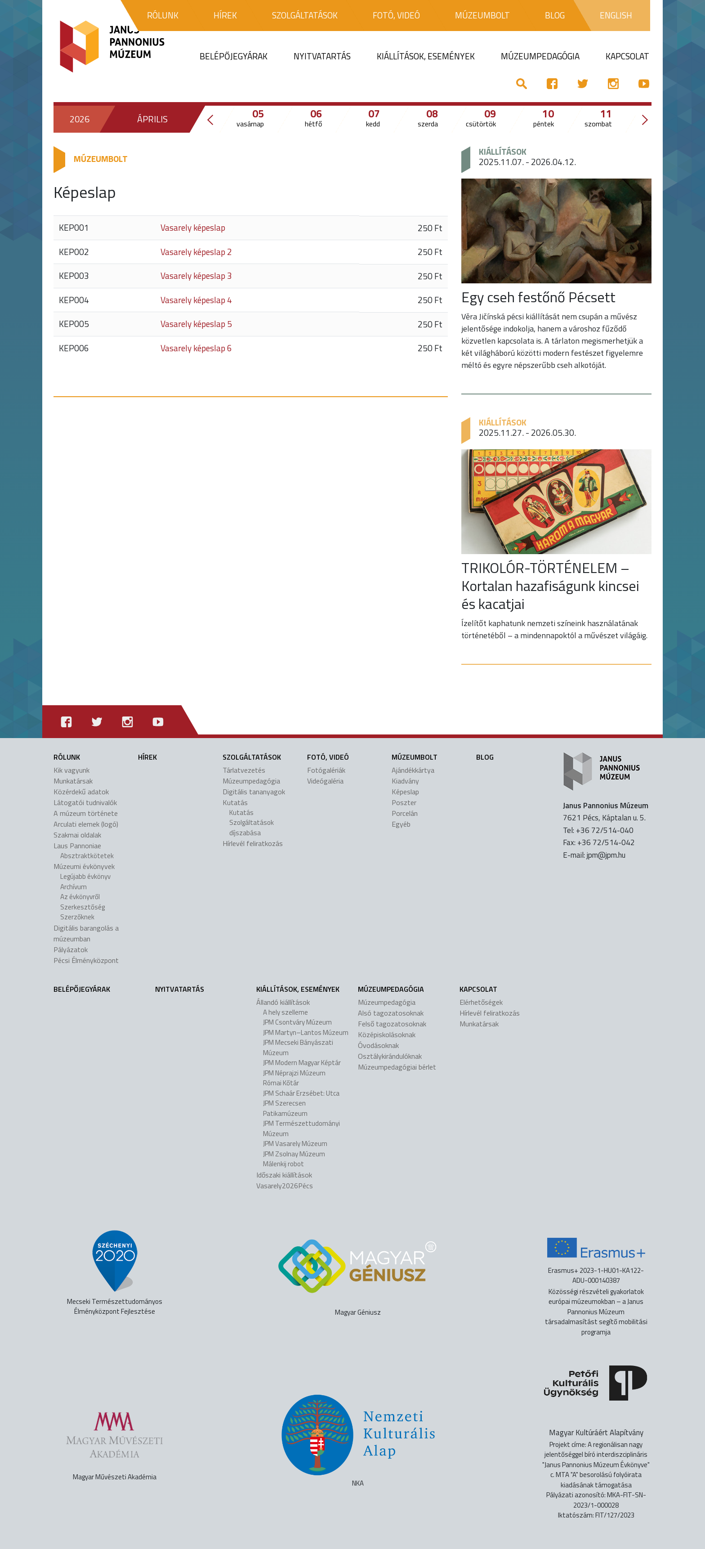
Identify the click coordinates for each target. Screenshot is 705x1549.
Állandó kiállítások (283, 1002)
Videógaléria (325, 780)
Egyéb (401, 824)
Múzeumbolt (414, 757)
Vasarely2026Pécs (284, 1185)
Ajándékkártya (413, 770)
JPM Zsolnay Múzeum (294, 1154)
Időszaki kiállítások (284, 1174)
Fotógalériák (326, 770)
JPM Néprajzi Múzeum (294, 1073)
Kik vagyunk (71, 770)
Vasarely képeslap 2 (196, 251)
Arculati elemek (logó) (86, 824)
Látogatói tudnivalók (85, 802)
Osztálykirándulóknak (390, 1056)
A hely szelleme (285, 1012)
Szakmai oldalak (77, 834)
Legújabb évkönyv (85, 876)
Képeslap (405, 791)
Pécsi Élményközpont (86, 960)
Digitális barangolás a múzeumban (86, 933)
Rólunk (67, 757)
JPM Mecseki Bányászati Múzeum (298, 1047)
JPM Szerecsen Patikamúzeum (285, 1108)
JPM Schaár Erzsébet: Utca (301, 1093)
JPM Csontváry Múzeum (297, 1022)
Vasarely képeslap (193, 227)
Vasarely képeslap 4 (196, 299)
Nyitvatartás (179, 989)
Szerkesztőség (82, 907)
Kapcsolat (478, 989)
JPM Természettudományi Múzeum (301, 1128)
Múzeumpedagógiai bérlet (397, 1066)
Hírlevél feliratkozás (253, 843)
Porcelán (405, 813)
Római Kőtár (281, 1083)
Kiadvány (405, 780)
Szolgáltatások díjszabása (251, 827)
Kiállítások (503, 151)
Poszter (404, 802)
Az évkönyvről (80, 896)
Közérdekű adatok (81, 791)
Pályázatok (71, 949)
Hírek (147, 757)
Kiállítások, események (297, 989)
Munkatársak (73, 780)
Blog (485, 757)
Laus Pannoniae (77, 845)
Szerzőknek (77, 917)
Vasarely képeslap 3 (196, 275)
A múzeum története (86, 813)
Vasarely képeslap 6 (196, 347)
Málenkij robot (283, 1164)
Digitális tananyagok (254, 791)
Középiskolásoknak (386, 1034)
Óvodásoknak (378, 1045)
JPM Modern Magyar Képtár (302, 1062)
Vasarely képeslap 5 (196, 323)
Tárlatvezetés (244, 770)
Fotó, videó (328, 757)
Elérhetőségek (481, 1002)
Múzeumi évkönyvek (84, 866)
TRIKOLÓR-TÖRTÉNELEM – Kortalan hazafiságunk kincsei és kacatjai (550, 585)
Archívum (73, 887)
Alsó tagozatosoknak (391, 1012)
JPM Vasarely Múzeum (295, 1143)
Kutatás (235, 802)
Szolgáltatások (252, 757)
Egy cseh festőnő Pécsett (538, 297)
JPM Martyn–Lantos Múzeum (305, 1032)
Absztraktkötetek (87, 856)
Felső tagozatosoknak (392, 1023)
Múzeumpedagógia (251, 780)
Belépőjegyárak (82, 989)
